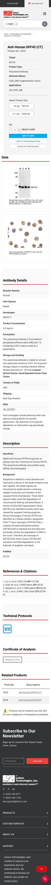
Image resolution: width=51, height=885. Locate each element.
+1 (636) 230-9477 (12, 794)
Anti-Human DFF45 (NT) (30, 700)
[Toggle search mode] (11, 24)
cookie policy (10, 880)
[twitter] (9, 789)
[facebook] (4, 789)
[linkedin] (14, 789)
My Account (12, 3)
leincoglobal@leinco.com (15, 801)
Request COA (12, 659)
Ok (41, 869)
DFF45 (6, 556)
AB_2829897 (9, 409)
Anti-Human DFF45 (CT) (30, 692)
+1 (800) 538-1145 (12, 797)
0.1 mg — (21, 113)
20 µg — (21, 105)
